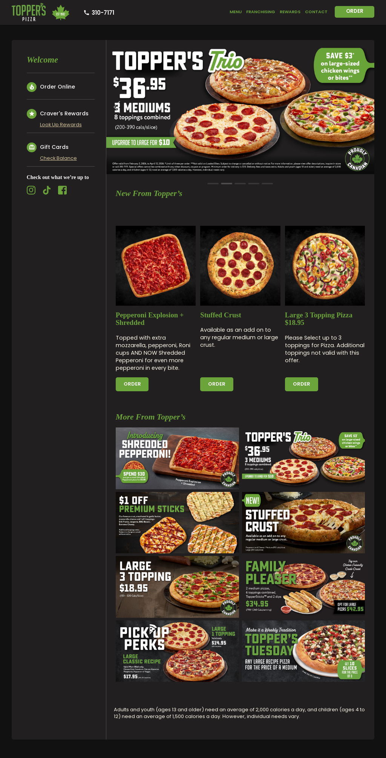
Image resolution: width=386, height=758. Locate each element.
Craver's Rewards (58, 114)
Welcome (42, 59)
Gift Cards (48, 147)
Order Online (51, 87)
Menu (236, 12)
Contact (316, 12)
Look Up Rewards (61, 124)
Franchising (260, 12)
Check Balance (58, 158)
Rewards (290, 12)
